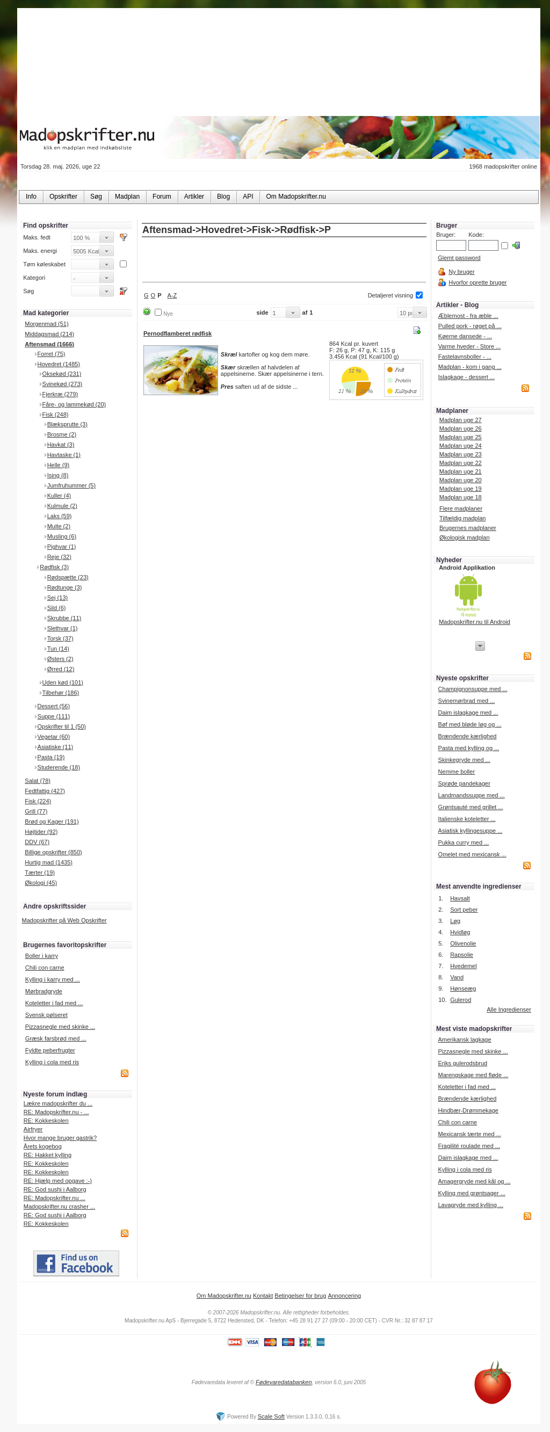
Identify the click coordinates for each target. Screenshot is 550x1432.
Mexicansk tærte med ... (469, 1134)
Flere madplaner (460, 508)
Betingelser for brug (300, 1295)
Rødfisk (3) (54, 567)
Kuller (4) (59, 495)
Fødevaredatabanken (284, 1382)
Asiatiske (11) (56, 747)
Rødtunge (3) (64, 587)
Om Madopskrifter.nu (224, 1295)
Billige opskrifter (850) (53, 852)
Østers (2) (60, 659)
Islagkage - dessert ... (466, 377)
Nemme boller (456, 771)
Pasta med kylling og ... (469, 748)
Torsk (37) (60, 638)
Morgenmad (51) (46, 324)
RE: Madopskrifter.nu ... (54, 1198)
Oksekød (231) (62, 373)
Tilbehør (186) (60, 692)
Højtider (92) (41, 831)
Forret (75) (52, 354)
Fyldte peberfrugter (50, 1050)
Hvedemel (463, 966)
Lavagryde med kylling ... (470, 1205)
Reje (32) (59, 557)
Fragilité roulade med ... (469, 1146)
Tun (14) (58, 648)
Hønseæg (463, 988)
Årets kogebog (43, 1146)
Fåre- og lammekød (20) (74, 404)
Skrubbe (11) (64, 618)
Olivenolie (463, 943)
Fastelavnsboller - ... (464, 356)
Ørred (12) (61, 669)
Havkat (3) (61, 444)
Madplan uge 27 (460, 420)
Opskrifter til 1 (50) (62, 726)
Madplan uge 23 (460, 454)
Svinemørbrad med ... (466, 700)
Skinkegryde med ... (464, 760)
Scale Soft (271, 1416)
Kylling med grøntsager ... (471, 1193)
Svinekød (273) (62, 384)
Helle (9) (58, 465)
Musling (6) (61, 536)
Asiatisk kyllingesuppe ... (470, 830)
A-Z (172, 295)
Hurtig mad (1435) (49, 862)
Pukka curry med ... (463, 842)
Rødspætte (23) (68, 577)
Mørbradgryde (43, 991)
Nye (168, 314)
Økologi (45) (41, 882)
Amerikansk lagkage (464, 1039)
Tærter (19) (40, 872)
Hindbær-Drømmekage (468, 1110)
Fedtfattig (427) (45, 791)
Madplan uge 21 (460, 471)
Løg (455, 921)
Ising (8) (58, 475)
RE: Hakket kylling (47, 1155)
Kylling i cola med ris (52, 1062)
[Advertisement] (284, 260)
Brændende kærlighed (467, 736)
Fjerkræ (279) (60, 394)
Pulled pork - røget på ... (470, 326)
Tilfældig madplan (462, 518)
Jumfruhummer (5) (71, 485)
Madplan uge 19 (460, 488)
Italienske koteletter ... (467, 819)
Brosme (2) (61, 434)
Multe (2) (58, 526)
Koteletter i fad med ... (54, 1003)
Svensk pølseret (46, 1015)
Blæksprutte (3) (67, 424)
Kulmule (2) (62, 506)
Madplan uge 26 (460, 428)
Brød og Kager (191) (51, 821)
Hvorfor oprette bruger (477, 282)
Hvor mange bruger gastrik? (60, 1138)
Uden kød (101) (62, 682)
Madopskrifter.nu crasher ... (59, 1206)
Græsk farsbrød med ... (55, 1038)
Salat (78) (37, 780)
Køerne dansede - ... (465, 336)
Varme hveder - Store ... (469, 346)
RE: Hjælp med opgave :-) (58, 1180)
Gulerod (460, 1000)
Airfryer (33, 1129)
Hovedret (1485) (59, 364)
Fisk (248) (55, 414)
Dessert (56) (54, 706)
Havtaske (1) (64, 455)
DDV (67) (37, 842)
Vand (457, 977)
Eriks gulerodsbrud (462, 1063)
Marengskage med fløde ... (473, 1075)
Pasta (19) (51, 757)
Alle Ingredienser (509, 1009)
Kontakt (263, 1295)
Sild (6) (56, 608)
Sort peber (463, 909)
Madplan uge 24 (460, 445)
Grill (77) (36, 811)
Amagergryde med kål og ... (474, 1181)
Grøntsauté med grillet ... (470, 807)
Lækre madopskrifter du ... (58, 1103)
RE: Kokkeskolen (46, 1120)
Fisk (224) (38, 801)
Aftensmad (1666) (49, 344)
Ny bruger (461, 271)
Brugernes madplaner (467, 528)
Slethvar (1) (62, 628)
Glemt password (459, 258)
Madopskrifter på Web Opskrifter (64, 920)
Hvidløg (460, 932)
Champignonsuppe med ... (473, 689)
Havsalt (460, 898)
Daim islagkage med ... (468, 712)
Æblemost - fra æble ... (468, 315)
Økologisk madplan (464, 537)
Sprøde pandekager (464, 783)
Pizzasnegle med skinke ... (60, 1026)
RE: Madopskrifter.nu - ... (56, 1112)
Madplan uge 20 (460, 480)
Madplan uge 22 (460, 463)
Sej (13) (57, 597)
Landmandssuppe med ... (471, 795)
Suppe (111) (54, 716)
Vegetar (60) (54, 736)
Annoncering (344, 1295)
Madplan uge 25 (460, 437)
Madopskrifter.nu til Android (474, 622)
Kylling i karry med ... (52, 979)
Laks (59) (59, 516)
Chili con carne (44, 967)
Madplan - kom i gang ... (470, 367)
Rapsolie (461, 954)
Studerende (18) (59, 767)
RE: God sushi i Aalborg (55, 1189)
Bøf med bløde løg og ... (470, 724)
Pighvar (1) (61, 546)
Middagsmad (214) (49, 334)
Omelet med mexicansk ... (472, 854)
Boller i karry (41, 956)
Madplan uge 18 (460, 497)
